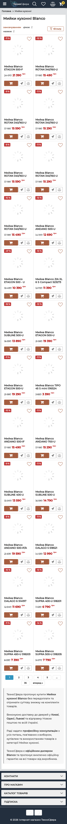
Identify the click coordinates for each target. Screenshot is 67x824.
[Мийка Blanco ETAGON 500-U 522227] (18, 369)
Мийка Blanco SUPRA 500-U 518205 (49, 654)
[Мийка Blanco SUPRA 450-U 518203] (18, 634)
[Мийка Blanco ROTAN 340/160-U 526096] (18, 156)
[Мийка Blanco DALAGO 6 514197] (18, 581)
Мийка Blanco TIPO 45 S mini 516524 (49, 388)
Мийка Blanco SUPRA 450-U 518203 (18, 654)
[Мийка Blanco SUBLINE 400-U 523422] (18, 475)
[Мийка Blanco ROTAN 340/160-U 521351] (18, 209)
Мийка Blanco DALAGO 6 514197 (18, 601)
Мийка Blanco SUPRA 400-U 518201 (49, 601)
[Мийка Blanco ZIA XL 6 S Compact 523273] (49, 262)
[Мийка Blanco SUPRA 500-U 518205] (49, 634)
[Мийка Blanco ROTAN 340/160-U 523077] (49, 156)
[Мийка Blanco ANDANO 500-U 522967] (49, 209)
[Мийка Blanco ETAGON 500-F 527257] (18, 50)
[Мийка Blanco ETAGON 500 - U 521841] (18, 262)
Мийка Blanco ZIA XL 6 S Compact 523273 (49, 282)
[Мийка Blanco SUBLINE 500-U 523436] (49, 475)
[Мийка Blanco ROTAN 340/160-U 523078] (49, 103)
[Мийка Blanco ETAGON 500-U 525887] (49, 315)
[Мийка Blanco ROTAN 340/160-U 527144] (18, 103)
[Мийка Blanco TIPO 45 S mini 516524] (49, 369)
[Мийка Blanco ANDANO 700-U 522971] (49, 422)
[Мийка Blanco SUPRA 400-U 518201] (49, 581)
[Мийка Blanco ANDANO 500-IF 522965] (18, 422)
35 (25, 683)
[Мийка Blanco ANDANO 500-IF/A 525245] (18, 528)
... (57, 677)
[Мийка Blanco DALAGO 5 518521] (49, 528)
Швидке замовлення (22, 83)
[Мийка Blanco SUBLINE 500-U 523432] (18, 315)
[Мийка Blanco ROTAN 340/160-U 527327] (49, 50)
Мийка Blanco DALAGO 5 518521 (49, 548)
